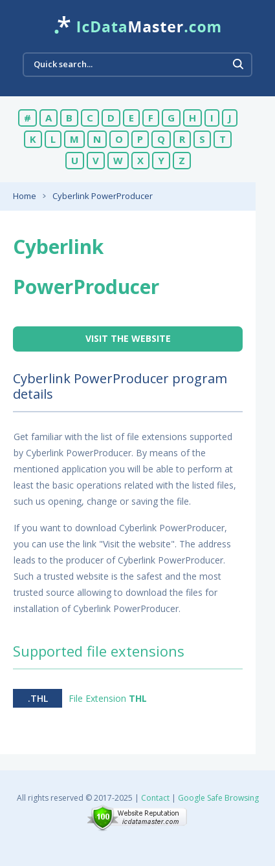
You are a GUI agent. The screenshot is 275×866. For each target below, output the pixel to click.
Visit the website (128, 338)
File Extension (108, 698)
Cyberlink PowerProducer (102, 196)
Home (24, 196)
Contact (155, 797)
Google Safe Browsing (218, 797)
